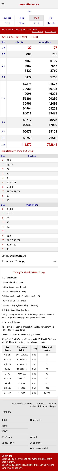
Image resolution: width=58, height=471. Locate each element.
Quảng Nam (45, 42)
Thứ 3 (36, 18)
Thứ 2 (21, 18)
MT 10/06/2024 (37, 32)
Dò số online (36, 443)
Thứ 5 (7, 23)
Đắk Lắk (19, 42)
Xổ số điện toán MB (39, 448)
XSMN (5, 426)
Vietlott (33, 437)
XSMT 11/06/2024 (30, 37)
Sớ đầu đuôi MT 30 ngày (13, 261)
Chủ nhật (51, 23)
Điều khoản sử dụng (22, 403)
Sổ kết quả (7, 437)
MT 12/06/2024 (50, 32)
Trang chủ (6, 412)
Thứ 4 (50, 18)
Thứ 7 (36, 23)
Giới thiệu (40, 403)
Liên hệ (52, 403)
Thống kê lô (35, 420)
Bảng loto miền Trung (12, 151)
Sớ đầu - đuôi (8, 443)
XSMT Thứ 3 (14, 37)
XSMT (29, 11)
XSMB (5, 420)
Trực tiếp (7, 18)
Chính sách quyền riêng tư (43, 406)
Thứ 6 (21, 23)
